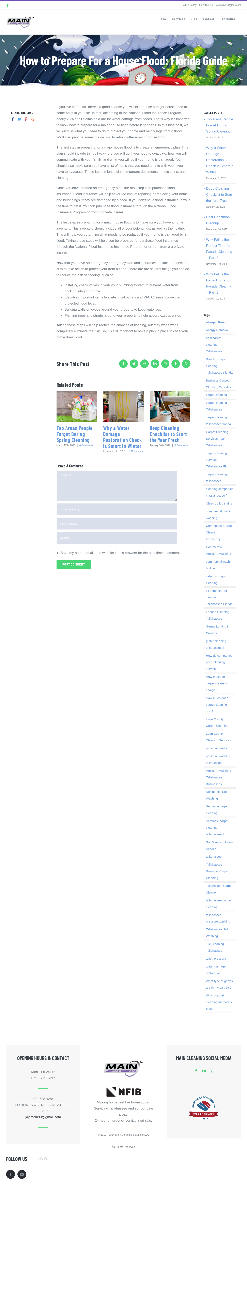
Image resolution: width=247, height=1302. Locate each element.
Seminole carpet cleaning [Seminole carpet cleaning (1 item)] (217, 810)
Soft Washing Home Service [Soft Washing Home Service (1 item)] (219, 845)
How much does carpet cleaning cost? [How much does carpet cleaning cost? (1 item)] (217, 704)
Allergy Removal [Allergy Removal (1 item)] (217, 330)
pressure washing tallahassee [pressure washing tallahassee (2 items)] (218, 759)
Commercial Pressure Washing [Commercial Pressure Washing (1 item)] (218, 550)
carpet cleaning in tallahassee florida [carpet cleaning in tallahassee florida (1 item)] (218, 421)
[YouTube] (21, 1174)
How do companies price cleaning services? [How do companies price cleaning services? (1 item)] (219, 662)
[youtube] (204, 1071)
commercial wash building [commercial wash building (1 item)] (218, 565)
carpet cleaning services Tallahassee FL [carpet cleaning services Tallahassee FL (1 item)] (216, 459)
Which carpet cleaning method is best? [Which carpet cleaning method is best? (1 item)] (219, 1002)
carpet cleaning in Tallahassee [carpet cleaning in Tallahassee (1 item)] (218, 406)
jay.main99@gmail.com (228, 5)
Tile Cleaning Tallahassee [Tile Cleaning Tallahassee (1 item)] (215, 947)
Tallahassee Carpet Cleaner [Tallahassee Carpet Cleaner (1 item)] (219, 889)
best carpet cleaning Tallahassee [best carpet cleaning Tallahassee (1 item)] (214, 344)
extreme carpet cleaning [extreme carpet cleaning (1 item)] (216, 579)
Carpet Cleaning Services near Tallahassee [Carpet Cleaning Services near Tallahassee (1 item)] (217, 438)
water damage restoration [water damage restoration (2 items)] (216, 970)
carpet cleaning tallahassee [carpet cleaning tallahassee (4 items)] (216, 477)
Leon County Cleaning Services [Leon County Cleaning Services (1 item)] (218, 737)
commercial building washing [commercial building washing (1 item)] (219, 515)
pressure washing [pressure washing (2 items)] (218, 748)
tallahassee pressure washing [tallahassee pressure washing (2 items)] (218, 918)
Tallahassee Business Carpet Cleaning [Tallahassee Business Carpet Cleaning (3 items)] (217, 871)
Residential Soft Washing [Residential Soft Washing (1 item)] (217, 795)
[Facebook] (13, 119)
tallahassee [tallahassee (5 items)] (213, 856)
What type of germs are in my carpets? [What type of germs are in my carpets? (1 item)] (219, 984)
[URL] (117, 538)
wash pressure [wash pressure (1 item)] (216, 958)
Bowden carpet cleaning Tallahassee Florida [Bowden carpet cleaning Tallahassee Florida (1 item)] (219, 365)
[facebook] (196, 1071)
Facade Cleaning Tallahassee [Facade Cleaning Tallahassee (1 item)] (217, 615)
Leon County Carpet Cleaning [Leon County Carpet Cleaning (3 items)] (217, 722)
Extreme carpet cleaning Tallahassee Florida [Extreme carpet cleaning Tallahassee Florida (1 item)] (219, 597)
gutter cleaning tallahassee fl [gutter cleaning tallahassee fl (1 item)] (216, 644)
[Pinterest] (26, 119)
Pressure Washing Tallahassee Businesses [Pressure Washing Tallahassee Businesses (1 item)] (218, 777)
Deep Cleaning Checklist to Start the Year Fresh (168, 434)
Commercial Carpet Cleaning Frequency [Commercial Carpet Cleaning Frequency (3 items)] (219, 532)
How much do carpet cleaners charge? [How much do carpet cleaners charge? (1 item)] (216, 683)
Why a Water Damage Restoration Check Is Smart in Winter (122, 437)
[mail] (211, 1071)
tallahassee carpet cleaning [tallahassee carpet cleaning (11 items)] (218, 904)
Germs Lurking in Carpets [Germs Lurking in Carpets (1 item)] (217, 630)
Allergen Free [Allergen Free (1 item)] (215, 322)
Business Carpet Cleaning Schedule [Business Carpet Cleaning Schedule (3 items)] (219, 384)
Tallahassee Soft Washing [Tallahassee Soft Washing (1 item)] (217, 933)
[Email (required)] (117, 523)
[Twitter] (19, 119)
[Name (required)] (117, 509)
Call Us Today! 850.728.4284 (197, 5)
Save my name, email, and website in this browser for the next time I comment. (121, 553)
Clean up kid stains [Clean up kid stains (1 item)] (219, 503)
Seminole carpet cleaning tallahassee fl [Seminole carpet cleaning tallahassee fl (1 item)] (217, 827)
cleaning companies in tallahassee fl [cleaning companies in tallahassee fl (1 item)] (219, 492)
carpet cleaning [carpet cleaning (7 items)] (216, 395)
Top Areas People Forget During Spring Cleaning (75, 434)
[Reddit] (32, 119)
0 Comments (86, 445)
